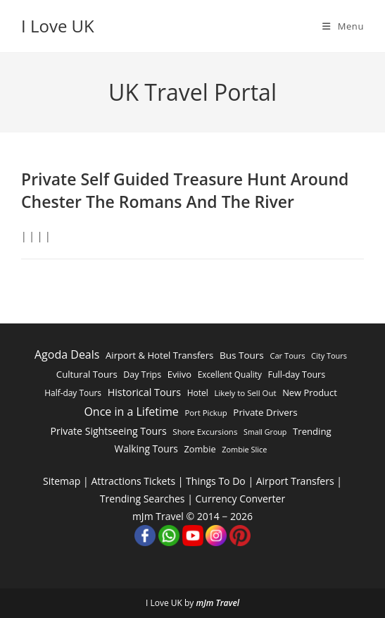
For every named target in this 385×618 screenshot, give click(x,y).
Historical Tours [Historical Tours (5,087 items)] (144, 392)
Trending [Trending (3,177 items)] (312, 431)
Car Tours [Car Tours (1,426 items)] (287, 355)
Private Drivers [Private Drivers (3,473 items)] (265, 412)
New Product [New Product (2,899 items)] (309, 392)
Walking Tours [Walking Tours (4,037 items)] (145, 448)
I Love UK (57, 25)
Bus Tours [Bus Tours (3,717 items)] (242, 355)
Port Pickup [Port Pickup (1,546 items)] (205, 412)
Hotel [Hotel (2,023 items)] (197, 393)
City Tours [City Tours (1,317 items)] (329, 355)
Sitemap (61, 481)
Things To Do (216, 481)
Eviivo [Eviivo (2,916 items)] (179, 374)
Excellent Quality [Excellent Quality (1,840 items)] (230, 374)
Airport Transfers (295, 481)
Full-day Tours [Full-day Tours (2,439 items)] (296, 375)
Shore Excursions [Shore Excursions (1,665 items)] (204, 431)
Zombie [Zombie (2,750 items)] (200, 449)
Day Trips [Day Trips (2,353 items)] (142, 375)
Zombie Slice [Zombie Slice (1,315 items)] (244, 449)
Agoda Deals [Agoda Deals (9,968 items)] (66, 354)
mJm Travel (217, 603)
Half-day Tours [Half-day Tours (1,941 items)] (72, 392)
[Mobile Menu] (343, 26)
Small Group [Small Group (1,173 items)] (265, 432)
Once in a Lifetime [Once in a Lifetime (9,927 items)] (131, 411)
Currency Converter (241, 498)
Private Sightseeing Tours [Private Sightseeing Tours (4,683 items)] (108, 431)
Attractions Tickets (133, 481)
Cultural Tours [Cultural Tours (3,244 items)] (87, 374)
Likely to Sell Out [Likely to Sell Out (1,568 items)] (245, 393)
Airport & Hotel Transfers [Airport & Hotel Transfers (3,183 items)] (159, 355)
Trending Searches (142, 498)
